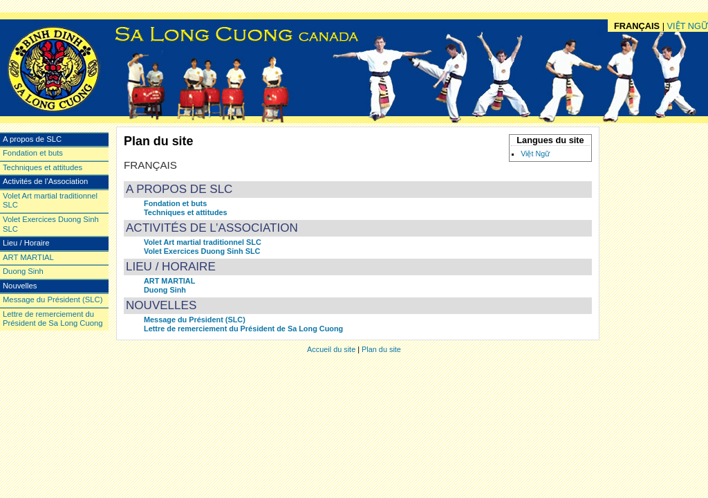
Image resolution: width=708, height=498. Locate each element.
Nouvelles (161, 305)
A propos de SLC (179, 189)
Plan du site (381, 349)
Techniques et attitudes (185, 212)
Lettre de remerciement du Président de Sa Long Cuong (243, 328)
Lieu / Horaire (171, 266)
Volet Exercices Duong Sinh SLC (202, 251)
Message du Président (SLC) (194, 319)
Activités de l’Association (212, 227)
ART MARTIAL (169, 281)
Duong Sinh (165, 290)
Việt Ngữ (535, 153)
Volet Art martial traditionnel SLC (202, 242)
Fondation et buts (175, 203)
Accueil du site (331, 349)
